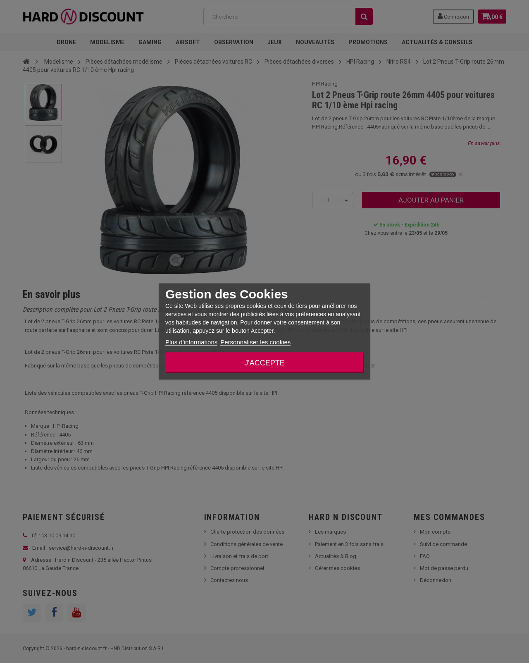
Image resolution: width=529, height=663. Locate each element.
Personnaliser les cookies (255, 342)
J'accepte (264, 363)
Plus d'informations (191, 342)
